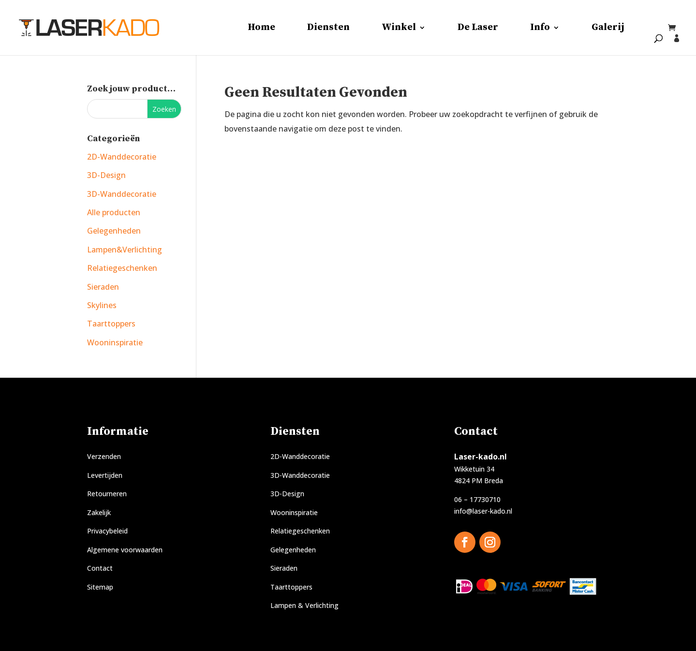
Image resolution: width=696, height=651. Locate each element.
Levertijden (104, 475)
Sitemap (100, 587)
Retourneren (107, 493)
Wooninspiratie (115, 342)
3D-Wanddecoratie (121, 194)
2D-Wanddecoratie (121, 156)
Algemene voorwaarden (125, 549)
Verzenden (104, 456)
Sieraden (103, 286)
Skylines (102, 305)
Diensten (328, 28)
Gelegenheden (114, 230)
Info (540, 28)
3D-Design (106, 175)
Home (261, 28)
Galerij (608, 28)
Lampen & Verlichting (304, 605)
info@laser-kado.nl (483, 511)
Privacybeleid (107, 530)
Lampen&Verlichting (124, 249)
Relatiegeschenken (122, 268)
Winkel (399, 28)
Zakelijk (99, 512)
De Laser (478, 28)
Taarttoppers (111, 323)
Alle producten (113, 212)
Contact (100, 568)
